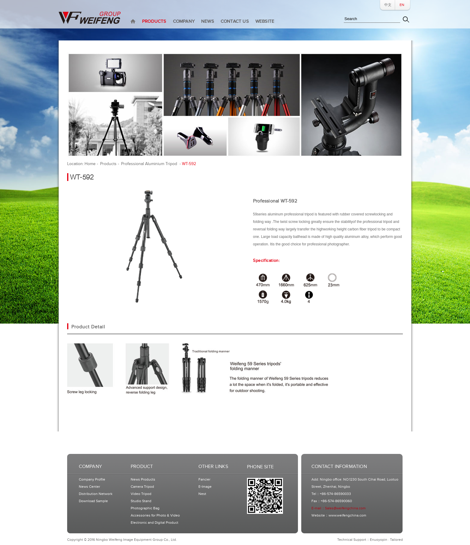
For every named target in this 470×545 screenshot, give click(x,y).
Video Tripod (141, 494)
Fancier (204, 479)
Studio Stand (141, 501)
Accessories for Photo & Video (155, 515)
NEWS (207, 21)
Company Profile (92, 479)
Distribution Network (95, 494)
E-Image (205, 486)
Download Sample (93, 501)
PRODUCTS (154, 21)
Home (90, 163)
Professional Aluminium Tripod (149, 163)
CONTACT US (235, 21)
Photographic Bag (145, 508)
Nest (202, 494)
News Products (143, 479)
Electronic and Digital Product (154, 522)
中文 (387, 5)
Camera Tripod (142, 486)
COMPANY (184, 21)
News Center (89, 486)
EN (402, 5)
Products (108, 163)
